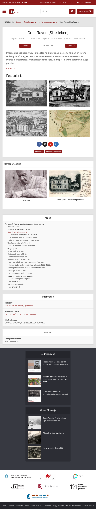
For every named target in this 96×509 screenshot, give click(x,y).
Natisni (39, 151)
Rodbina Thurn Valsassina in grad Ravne (24, 240)
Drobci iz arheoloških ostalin (19, 229)
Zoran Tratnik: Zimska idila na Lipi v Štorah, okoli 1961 (54, 419)
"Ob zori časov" (14, 226)
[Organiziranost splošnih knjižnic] (48, 477)
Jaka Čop (26, 201)
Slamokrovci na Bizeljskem (53, 433)
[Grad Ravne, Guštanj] (69, 93)
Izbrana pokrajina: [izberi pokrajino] (14, 2)
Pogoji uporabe (58, 506)
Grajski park (12, 248)
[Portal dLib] (17, 487)
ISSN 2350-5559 (88, 506)
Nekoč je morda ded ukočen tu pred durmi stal (26, 267)
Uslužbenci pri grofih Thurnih (19, 243)
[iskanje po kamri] (54, 11)
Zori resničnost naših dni (17, 254)
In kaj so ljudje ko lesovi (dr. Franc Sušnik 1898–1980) (29, 265)
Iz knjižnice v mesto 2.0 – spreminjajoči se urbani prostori (55, 393)
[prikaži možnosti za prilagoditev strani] (48, 2)
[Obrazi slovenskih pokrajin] (78, 487)
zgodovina (28, 305)
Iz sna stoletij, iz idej (16, 251)
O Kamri (48, 506)
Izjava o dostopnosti (73, 506)
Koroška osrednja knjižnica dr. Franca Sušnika (66, 38)
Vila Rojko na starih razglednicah (70, 200)
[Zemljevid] (85, 11)
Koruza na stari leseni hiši (53, 448)
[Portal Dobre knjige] (37, 496)
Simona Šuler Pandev (27, 314)
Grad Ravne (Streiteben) (17, 232)
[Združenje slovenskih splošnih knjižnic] (48, 486)
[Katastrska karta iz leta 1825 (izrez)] (69, 123)
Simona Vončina (11, 314)
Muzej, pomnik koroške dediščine (21, 276)
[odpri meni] (4, 11)
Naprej (70, 46)
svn (60, 2)
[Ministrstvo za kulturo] (17, 476)
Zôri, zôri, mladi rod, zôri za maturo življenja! (26, 262)
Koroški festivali (14, 281)
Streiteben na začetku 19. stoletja (23, 235)
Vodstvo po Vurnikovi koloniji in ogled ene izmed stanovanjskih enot (55, 379)
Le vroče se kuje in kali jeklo (19, 278)
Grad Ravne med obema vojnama (21, 246)
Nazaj (25, 46)
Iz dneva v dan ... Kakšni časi (19, 259)
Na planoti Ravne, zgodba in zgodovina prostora (24, 224)
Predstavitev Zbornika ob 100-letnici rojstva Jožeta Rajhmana (55, 363)
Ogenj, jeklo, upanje (16, 284)
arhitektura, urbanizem (14, 305)
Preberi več (11, 68)
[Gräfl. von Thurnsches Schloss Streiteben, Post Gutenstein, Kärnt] (26, 93)
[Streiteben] (26, 123)
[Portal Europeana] (78, 477)
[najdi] (72, 11)
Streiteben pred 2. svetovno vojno (23, 237)
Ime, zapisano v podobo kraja (20, 273)
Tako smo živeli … (15, 287)
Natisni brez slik (53, 151)
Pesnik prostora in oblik (17, 270)
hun (72, 2)
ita (69, 2)
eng (64, 2)
